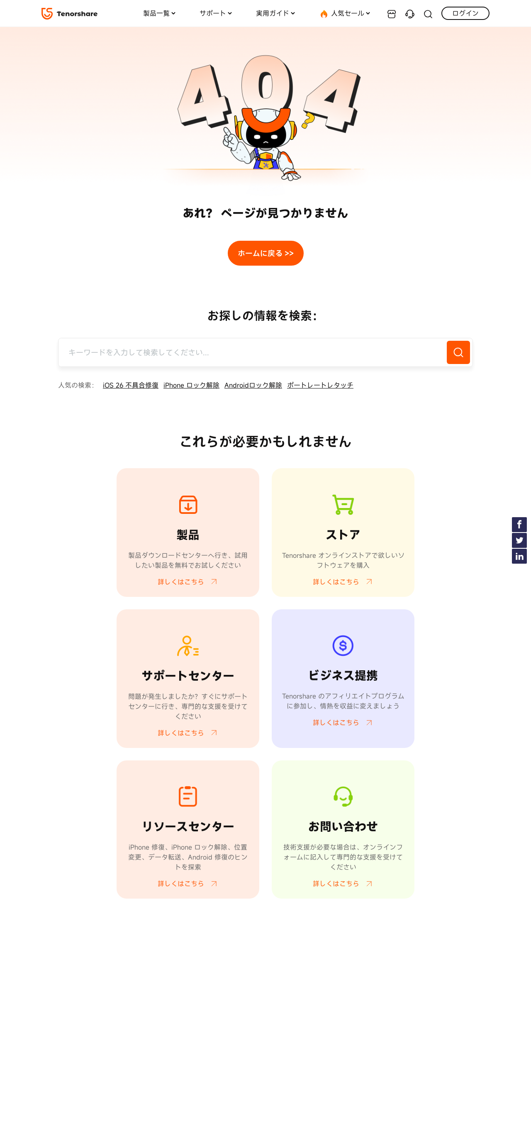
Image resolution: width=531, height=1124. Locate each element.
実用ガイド (272, 13)
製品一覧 (156, 13)
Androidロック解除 (253, 385)
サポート (213, 13)
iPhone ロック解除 (191, 385)
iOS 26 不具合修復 (130, 385)
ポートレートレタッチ (320, 385)
